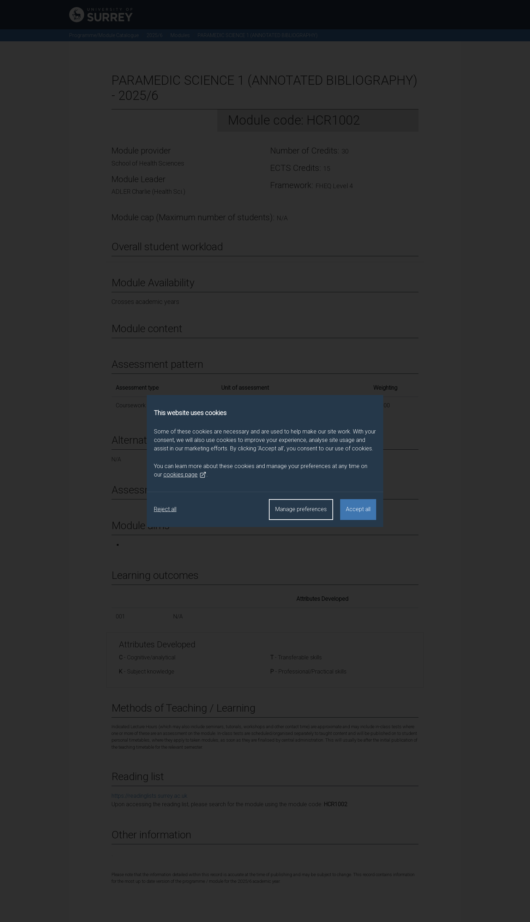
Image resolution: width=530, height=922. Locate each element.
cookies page (184, 474)
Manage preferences (301, 509)
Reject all (165, 509)
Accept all (358, 509)
